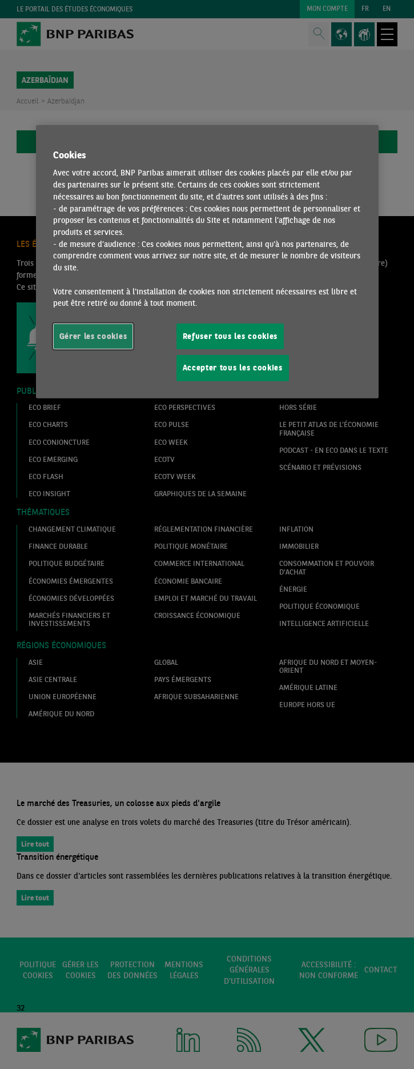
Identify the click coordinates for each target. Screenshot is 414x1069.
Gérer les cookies (93, 336)
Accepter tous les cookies (233, 367)
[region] (207, 261)
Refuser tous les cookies (230, 336)
